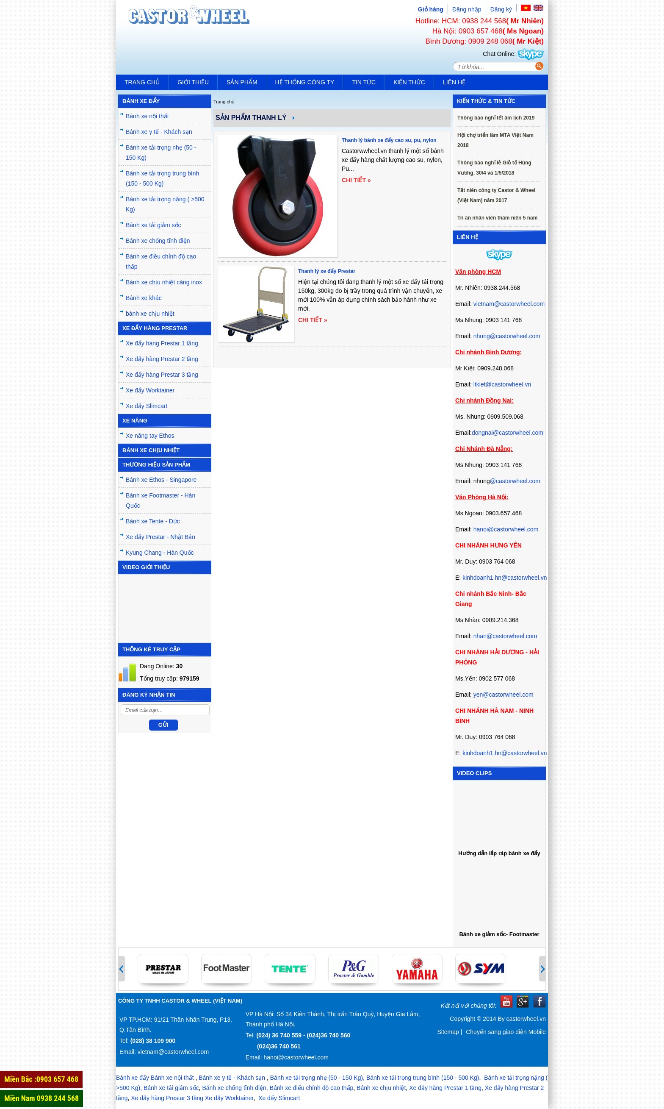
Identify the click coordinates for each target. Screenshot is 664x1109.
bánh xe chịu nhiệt (150, 313)
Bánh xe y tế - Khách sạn (159, 131)
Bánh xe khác (144, 298)
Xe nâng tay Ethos (150, 435)
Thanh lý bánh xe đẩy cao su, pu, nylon (389, 140)
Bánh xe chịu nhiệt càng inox (164, 282)
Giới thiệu (193, 82)
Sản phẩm (242, 82)
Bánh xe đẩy (132, 1077)
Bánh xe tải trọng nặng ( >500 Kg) (165, 204)
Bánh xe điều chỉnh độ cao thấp (161, 261)
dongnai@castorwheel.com (507, 432)
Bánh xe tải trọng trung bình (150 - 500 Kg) (162, 178)
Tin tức (364, 82)
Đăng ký (501, 9)
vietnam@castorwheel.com (509, 303)
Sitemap (448, 1031)
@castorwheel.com (515, 481)
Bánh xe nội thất (147, 116)
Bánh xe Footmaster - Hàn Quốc (160, 500)
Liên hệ (454, 82)
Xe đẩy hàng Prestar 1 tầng (162, 343)
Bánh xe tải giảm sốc (153, 225)
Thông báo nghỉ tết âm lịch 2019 (495, 118)
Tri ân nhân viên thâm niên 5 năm (497, 218)
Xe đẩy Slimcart (146, 406)
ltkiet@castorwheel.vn (502, 384)
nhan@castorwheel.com (505, 636)
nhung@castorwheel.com (506, 336)
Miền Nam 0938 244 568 (41, 1098)
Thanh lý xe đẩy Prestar (326, 271)
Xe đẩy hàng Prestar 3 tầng (162, 374)
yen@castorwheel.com (503, 694)
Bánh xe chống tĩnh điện (158, 240)
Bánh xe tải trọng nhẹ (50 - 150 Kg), (317, 1077)
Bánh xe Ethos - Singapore (161, 479)
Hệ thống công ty (305, 82)
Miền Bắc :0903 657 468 (41, 1079)
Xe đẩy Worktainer (150, 390)
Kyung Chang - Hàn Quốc (160, 552)
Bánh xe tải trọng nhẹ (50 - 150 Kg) (161, 152)
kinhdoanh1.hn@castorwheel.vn (504, 577)
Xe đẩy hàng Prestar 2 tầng (162, 359)
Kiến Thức (409, 82)
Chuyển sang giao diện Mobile (506, 1031)
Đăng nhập (466, 9)
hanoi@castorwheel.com (506, 529)
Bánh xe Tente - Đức (153, 521)
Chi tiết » (356, 180)
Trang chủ (142, 82)
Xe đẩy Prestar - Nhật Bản (160, 537)
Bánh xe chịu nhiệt (381, 1087)
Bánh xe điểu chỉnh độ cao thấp (312, 1087)
